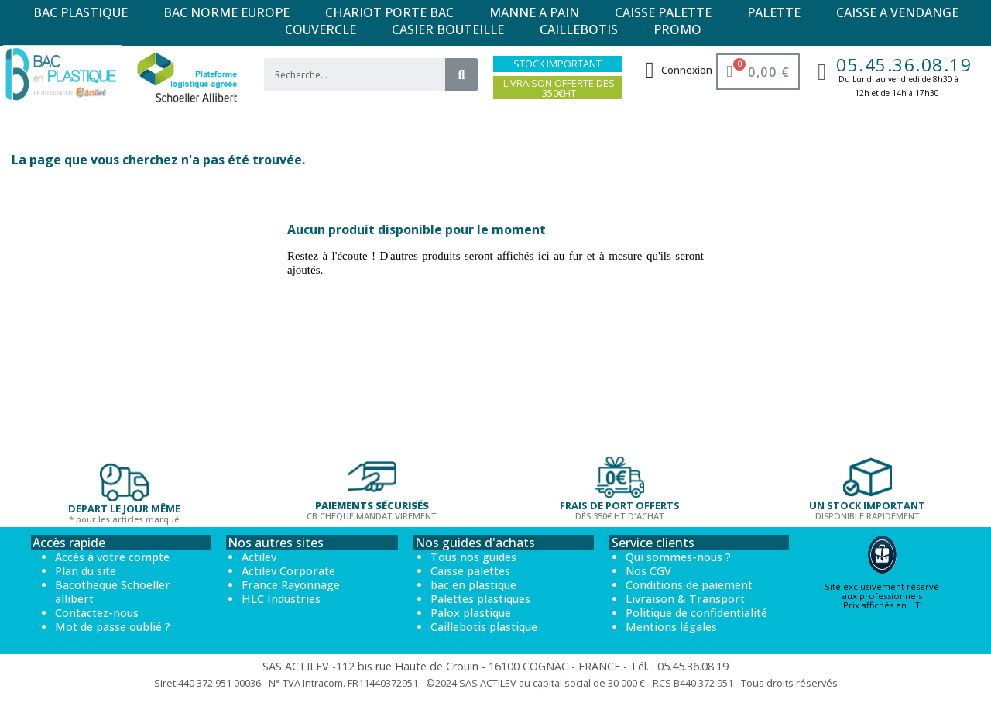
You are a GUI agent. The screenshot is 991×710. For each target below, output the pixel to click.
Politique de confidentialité (696, 612)
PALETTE (774, 12)
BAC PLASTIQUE (80, 12)
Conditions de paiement (689, 584)
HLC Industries (281, 598)
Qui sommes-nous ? (678, 557)
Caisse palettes (470, 571)
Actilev (259, 557)
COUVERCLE (320, 29)
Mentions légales (671, 626)
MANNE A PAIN (534, 12)
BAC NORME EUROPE (226, 12)
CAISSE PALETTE (663, 12)
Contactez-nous (97, 612)
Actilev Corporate (288, 571)
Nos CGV (648, 571)
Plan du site (85, 571)
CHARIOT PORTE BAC (389, 12)
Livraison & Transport (685, 598)
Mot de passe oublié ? (112, 626)
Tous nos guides (473, 557)
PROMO (677, 29)
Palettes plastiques (480, 598)
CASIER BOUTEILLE (448, 29)
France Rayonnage (291, 584)
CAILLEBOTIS (579, 29)
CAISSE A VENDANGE (897, 12)
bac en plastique (473, 584)
